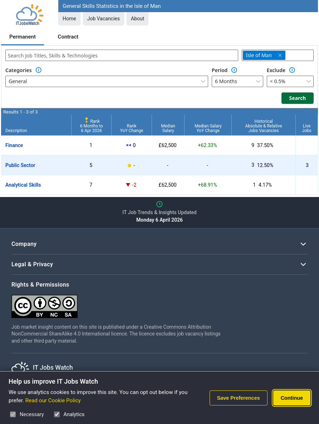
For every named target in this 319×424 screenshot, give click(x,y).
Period (219, 70)
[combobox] (122, 55)
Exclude (276, 70)
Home (69, 18)
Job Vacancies (103, 18)
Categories (18, 70)
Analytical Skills (23, 185)
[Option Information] (38, 70)
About (137, 18)
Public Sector (20, 165)
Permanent (22, 37)
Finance (14, 145)
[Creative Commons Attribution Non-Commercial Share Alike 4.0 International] (118, 303)
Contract (68, 37)
